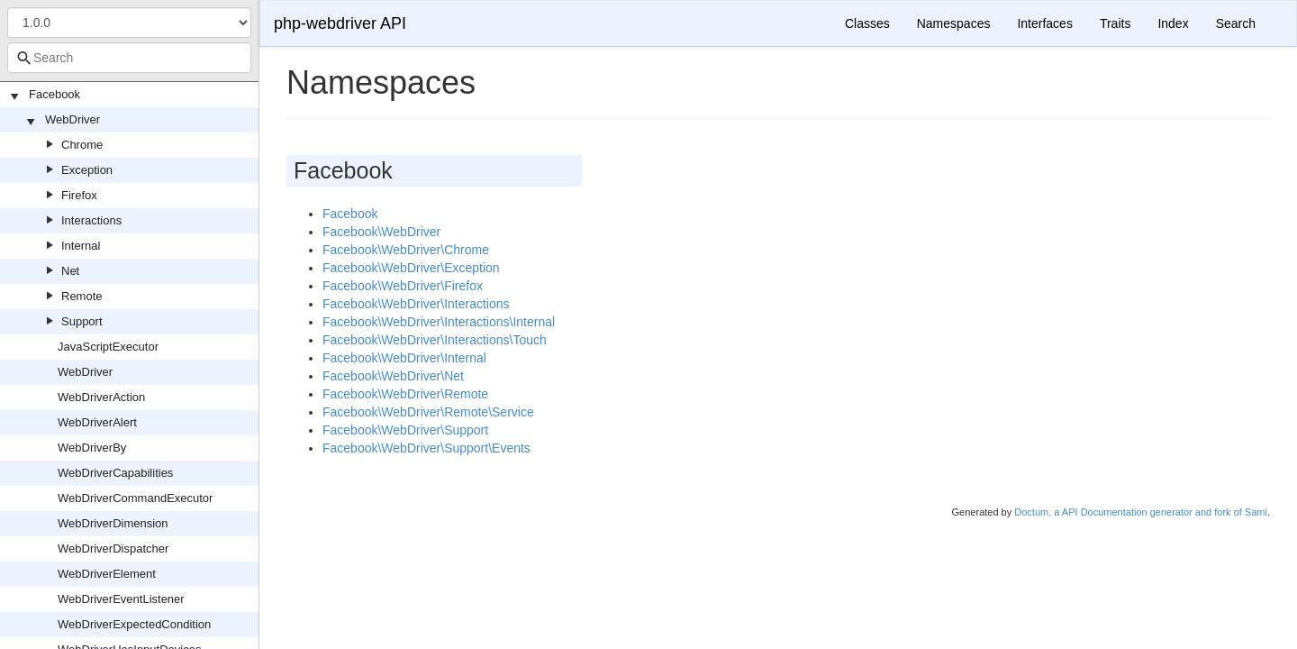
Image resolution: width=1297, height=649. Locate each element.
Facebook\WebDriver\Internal (404, 358)
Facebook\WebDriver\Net (393, 376)
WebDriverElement (107, 573)
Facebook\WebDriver (381, 231)
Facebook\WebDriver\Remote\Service (428, 412)
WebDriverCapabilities (115, 473)
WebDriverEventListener (121, 599)
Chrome (82, 144)
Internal (80, 245)
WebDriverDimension (113, 523)
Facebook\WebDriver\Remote (405, 394)
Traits (1115, 23)
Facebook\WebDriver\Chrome (405, 249)
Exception (87, 170)
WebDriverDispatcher (113, 548)
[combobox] (129, 57)
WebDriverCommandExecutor (135, 498)
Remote (82, 296)
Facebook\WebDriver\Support (405, 430)
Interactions (91, 220)
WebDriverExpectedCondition (134, 624)
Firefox (79, 195)
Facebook (54, 94)
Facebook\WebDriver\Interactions (416, 304)
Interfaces (1044, 23)
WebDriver (72, 119)
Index (1172, 23)
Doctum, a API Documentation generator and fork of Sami (1140, 512)
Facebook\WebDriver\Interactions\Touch (434, 340)
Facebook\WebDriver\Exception (411, 268)
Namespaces (954, 23)
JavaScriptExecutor (108, 346)
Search (1236, 23)
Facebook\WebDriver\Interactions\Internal (438, 322)
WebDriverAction (101, 397)
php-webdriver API (340, 23)
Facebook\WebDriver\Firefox (402, 286)
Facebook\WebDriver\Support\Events (426, 448)
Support (82, 321)
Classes (867, 23)
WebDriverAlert (97, 422)
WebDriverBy (92, 447)
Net (70, 271)
